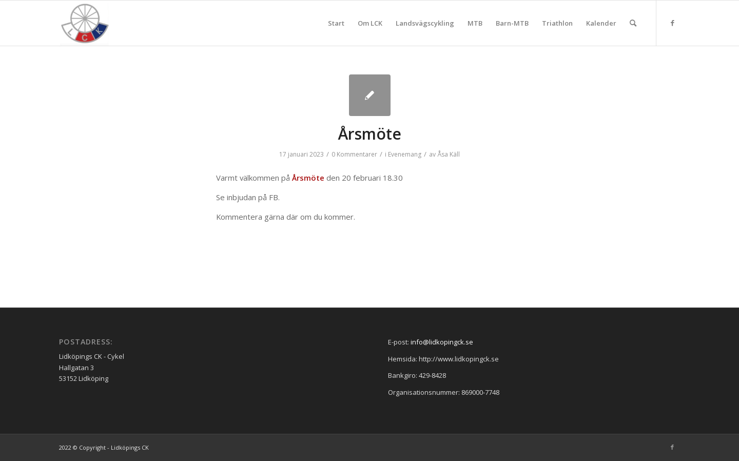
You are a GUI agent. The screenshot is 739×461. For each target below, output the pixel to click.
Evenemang (404, 154)
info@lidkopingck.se (442, 342)
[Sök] (633, 23)
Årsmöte (369, 133)
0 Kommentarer (354, 154)
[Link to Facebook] (672, 22)
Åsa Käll (448, 154)
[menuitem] (336, 23)
